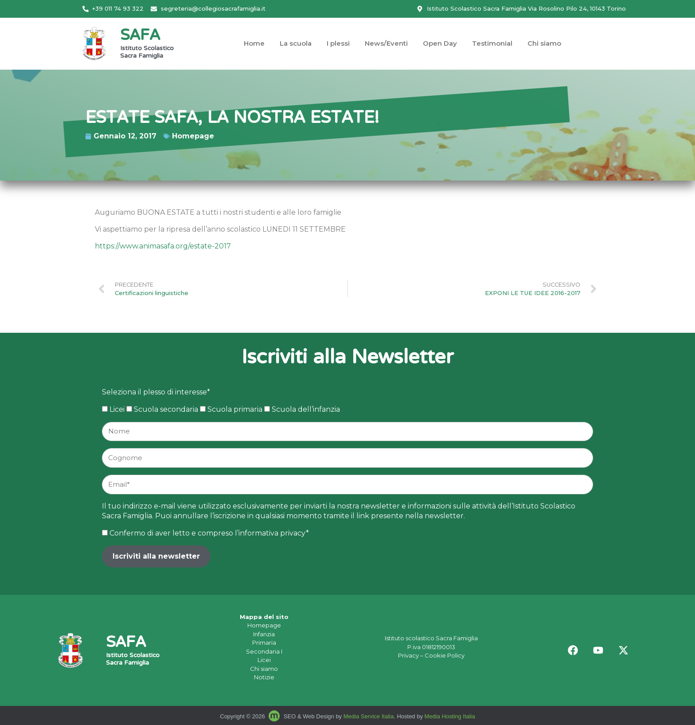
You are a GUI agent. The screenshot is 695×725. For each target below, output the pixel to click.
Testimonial (492, 43)
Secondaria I (264, 651)
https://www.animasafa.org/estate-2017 (163, 246)
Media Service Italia (369, 716)
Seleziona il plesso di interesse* (156, 392)
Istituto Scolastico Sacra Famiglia (147, 52)
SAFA (140, 36)
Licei (264, 659)
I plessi (338, 43)
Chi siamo (544, 43)
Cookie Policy (445, 655)
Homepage (104, 136)
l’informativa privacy (270, 533)
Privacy (408, 655)
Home (254, 43)
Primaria (264, 642)
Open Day (440, 43)
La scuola (296, 43)
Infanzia (264, 634)
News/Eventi (386, 43)
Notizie (264, 677)
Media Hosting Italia (450, 716)
